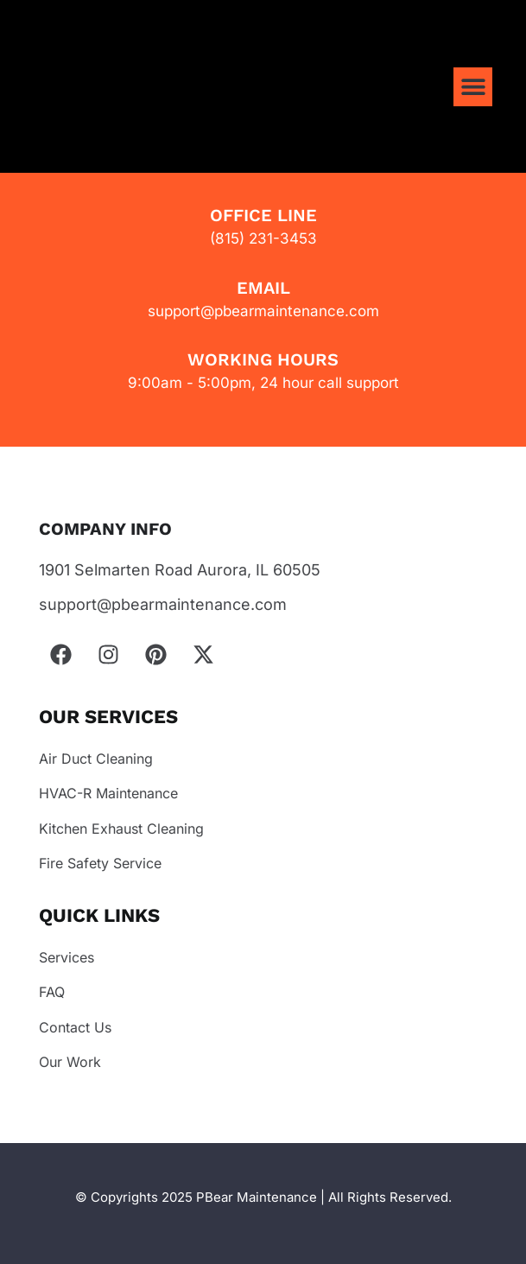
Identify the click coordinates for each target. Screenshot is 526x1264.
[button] (472, 86)
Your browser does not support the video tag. (188, 105)
